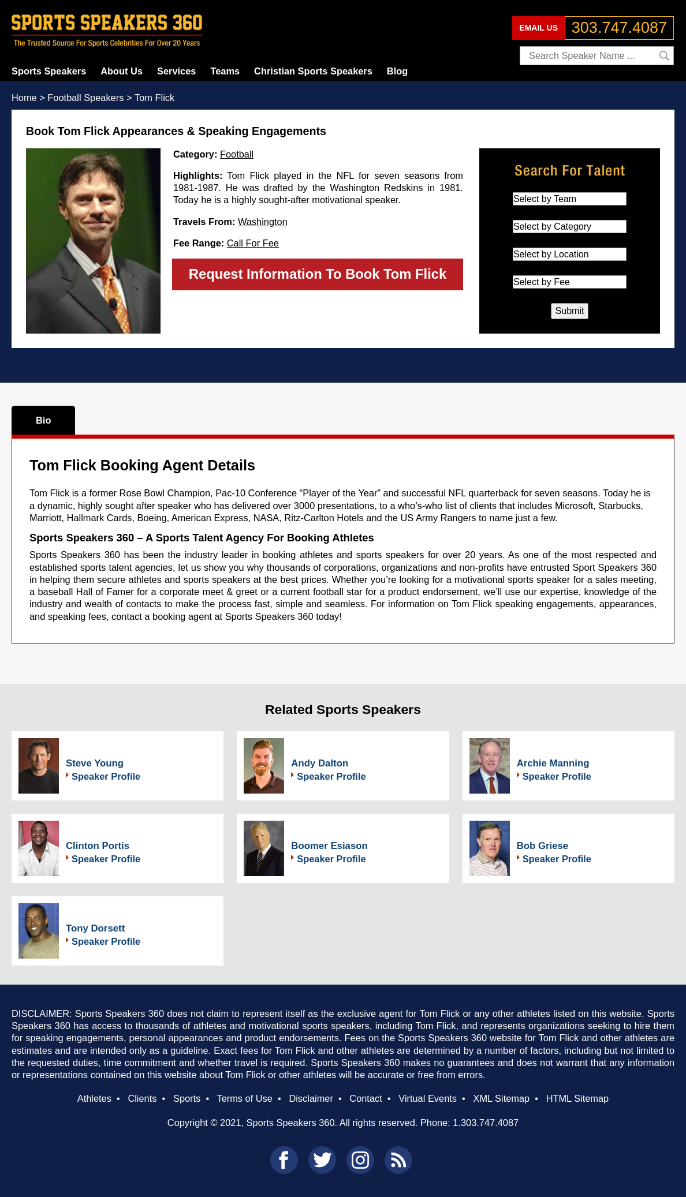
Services (176, 71)
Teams (225, 71)
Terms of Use (244, 1098)
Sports (186, 1098)
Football (236, 154)
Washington (263, 221)
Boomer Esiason (329, 845)
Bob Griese (543, 845)
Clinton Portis (97, 845)
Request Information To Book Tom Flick (317, 274)
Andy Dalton (319, 763)
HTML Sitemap (577, 1098)
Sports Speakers (49, 71)
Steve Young (95, 763)
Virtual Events (427, 1098)
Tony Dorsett (95, 928)
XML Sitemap (501, 1098)
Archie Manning (553, 763)
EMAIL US (538, 27)
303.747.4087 (619, 27)
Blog (397, 71)
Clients (142, 1098)
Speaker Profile (106, 776)
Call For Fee (253, 243)
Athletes (94, 1098)
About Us (121, 71)
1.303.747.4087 (486, 1122)
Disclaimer (311, 1098)
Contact (365, 1098)
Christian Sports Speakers (313, 71)
